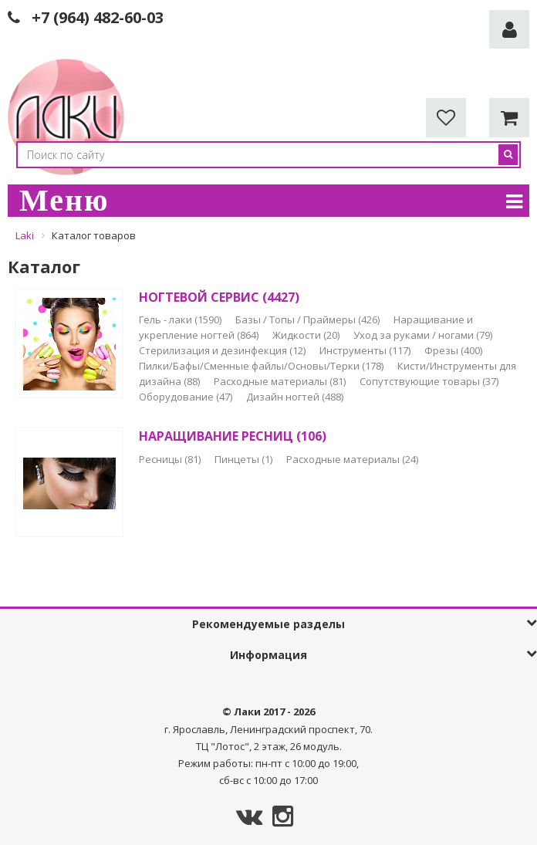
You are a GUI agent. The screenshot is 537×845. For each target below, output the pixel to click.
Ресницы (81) (171, 459)
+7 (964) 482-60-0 (93, 17)
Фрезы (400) (453, 350)
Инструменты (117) (366, 350)
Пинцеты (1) (244, 459)
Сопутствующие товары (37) (429, 381)
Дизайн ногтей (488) (294, 397)
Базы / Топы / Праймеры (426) (308, 319)
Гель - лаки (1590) (181, 319)
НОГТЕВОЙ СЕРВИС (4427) (219, 297)
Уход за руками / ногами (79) (422, 335)
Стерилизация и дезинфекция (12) (223, 350)
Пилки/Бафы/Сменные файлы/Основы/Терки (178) (262, 366)
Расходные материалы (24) (352, 459)
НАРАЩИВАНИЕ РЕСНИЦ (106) (232, 436)
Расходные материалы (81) (281, 381)
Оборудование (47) (187, 397)
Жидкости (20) (307, 335)
